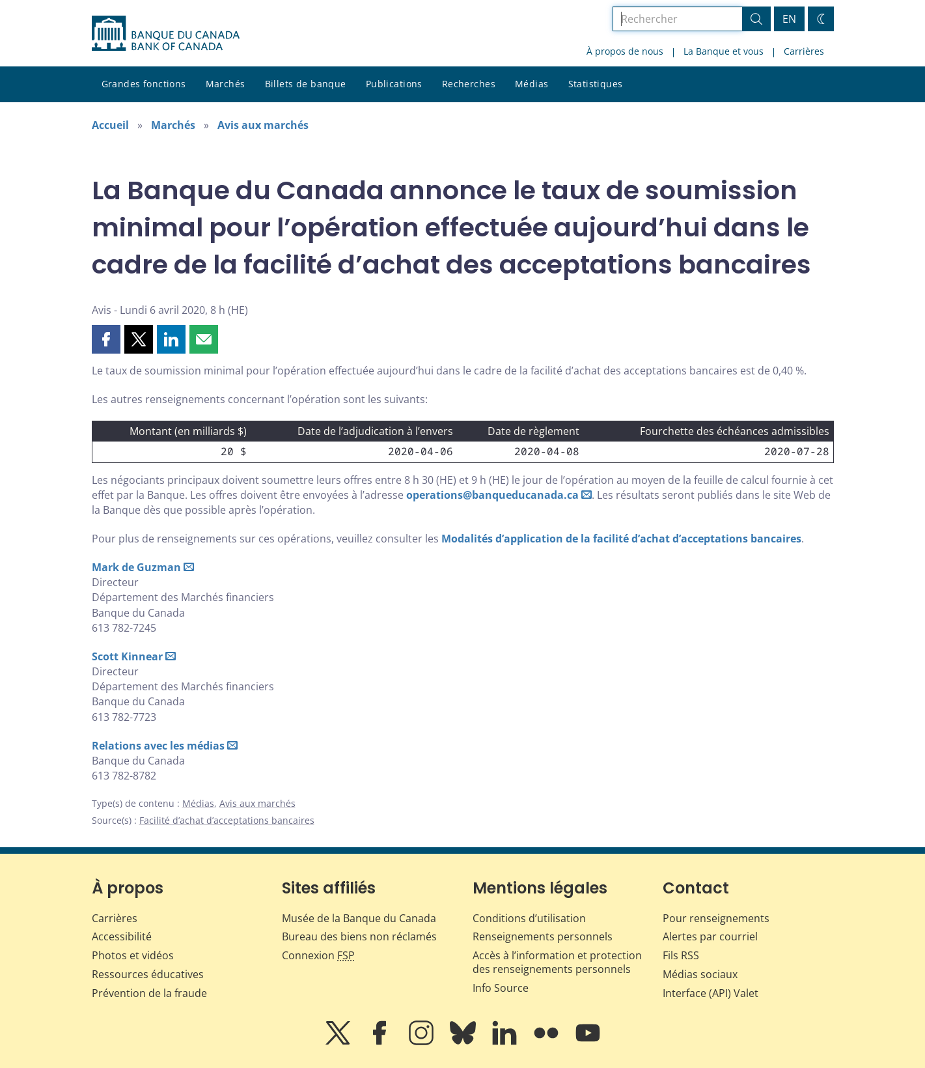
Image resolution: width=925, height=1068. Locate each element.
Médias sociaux (700, 974)
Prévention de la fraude (149, 993)
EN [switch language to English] (789, 19)
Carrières (804, 51)
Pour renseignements (716, 918)
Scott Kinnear (127, 656)
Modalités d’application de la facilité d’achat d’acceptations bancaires (621, 538)
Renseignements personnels (543, 936)
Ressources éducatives (148, 974)
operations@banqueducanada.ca (492, 495)
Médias (532, 83)
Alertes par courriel (710, 936)
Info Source (501, 988)
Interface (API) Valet (710, 993)
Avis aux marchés (263, 125)
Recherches (468, 83)
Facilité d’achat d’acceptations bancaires (226, 820)
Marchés (225, 83)
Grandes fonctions (144, 83)
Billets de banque (305, 83)
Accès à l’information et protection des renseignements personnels (557, 962)
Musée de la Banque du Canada (359, 918)
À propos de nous (625, 51)
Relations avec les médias (158, 745)
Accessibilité (122, 936)
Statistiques (595, 83)
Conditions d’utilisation (529, 918)
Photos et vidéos (133, 955)
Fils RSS (681, 955)
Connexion (318, 955)
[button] (106, 339)
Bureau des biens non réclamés (359, 936)
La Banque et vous (723, 51)
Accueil (110, 125)
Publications (394, 83)
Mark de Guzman (136, 567)
